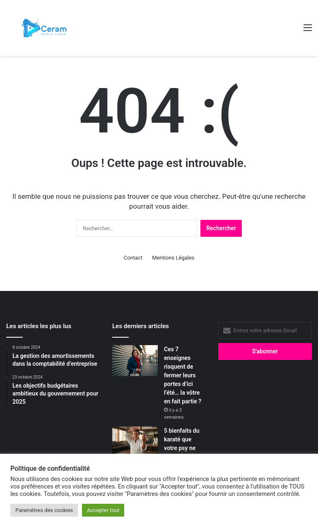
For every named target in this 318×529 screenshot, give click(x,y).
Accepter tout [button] (103, 510)
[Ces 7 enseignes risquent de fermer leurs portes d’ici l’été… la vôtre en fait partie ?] (135, 360)
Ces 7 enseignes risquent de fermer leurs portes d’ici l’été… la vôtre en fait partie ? (182, 375)
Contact (132, 258)
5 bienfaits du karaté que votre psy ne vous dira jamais (182, 448)
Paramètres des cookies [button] (44, 510)
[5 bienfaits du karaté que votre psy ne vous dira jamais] (135, 442)
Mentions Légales (173, 258)
